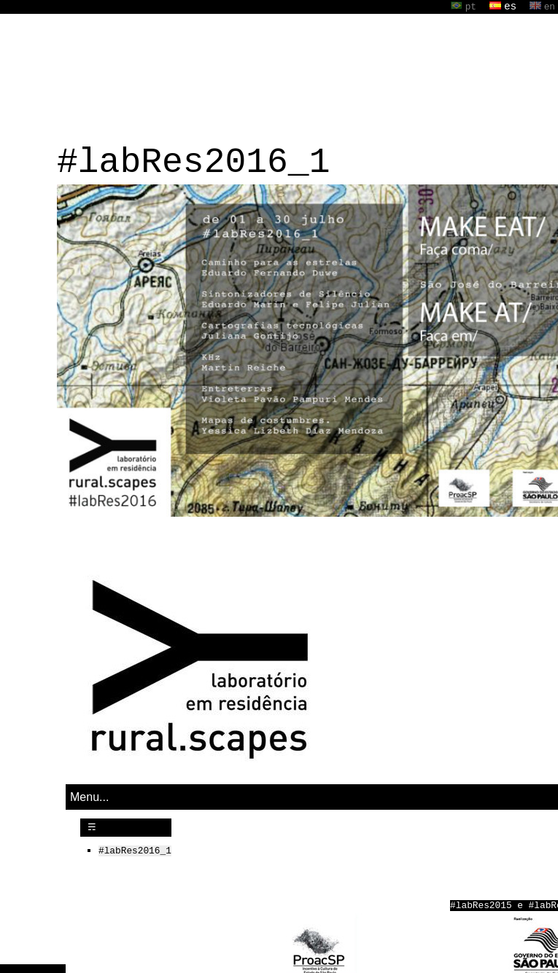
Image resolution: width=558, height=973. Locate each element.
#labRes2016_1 (134, 849)
